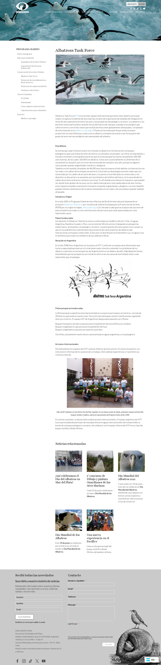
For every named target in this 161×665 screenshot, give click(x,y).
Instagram (134, 8)
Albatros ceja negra (28, 118)
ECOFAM (25, 98)
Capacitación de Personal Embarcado (31, 67)
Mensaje (71, 605)
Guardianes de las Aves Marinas (33, 62)
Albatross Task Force (29, 76)
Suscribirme (24, 617)
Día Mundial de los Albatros (67, 536)
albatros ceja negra (84, 130)
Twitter (140, 8)
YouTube (144, 8)
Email (70, 589)
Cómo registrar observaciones (33, 106)
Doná (142, 4)
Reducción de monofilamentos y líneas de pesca (33, 81)
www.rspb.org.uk (90, 207)
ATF (77, 115)
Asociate (132, 4)
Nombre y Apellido (76, 581)
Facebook (131, 8)
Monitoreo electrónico (30, 90)
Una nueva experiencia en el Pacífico (98, 538)
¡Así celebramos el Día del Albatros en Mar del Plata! (67, 479)
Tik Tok (137, 8)
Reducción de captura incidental (33, 86)
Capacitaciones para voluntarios (33, 110)
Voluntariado (26, 102)
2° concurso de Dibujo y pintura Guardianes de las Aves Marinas (98, 481)
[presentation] (85, 630)
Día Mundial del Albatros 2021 (128, 477)
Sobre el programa (24, 54)
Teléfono (72, 597)
